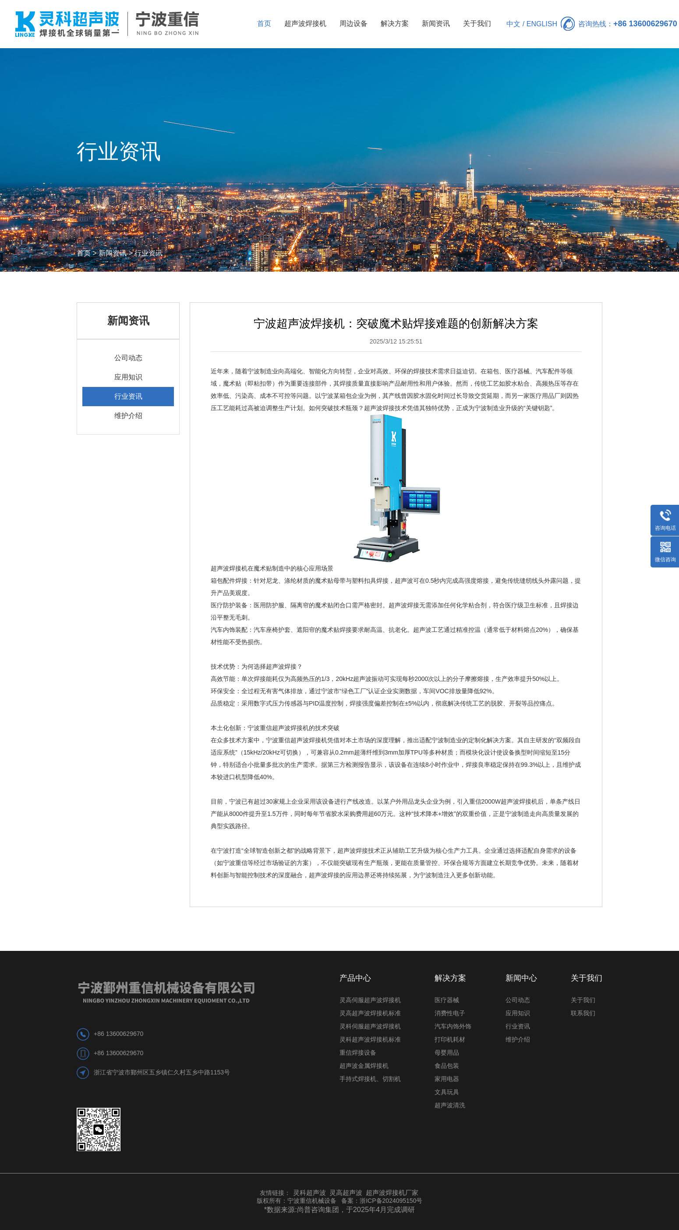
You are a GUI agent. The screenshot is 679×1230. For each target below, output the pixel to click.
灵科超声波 (310, 1192)
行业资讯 (148, 253)
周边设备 (354, 23)
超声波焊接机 (305, 23)
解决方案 (395, 23)
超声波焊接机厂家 (392, 1192)
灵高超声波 (345, 1192)
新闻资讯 (436, 23)
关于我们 (477, 23)
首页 (264, 23)
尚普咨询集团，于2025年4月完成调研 (356, 1209)
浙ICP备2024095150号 (391, 1200)
